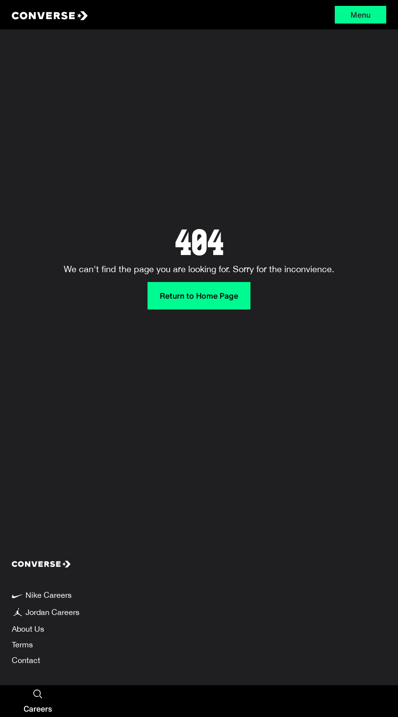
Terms (22, 644)
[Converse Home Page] (90, 15)
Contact (26, 660)
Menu (360, 15)
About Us (28, 628)
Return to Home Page (199, 296)
